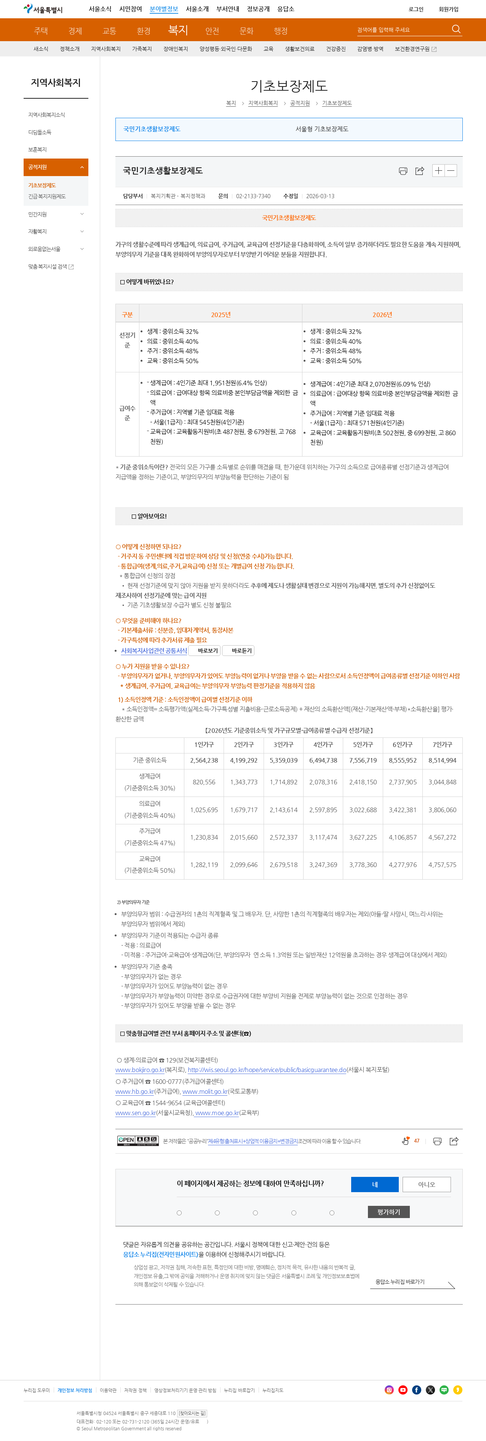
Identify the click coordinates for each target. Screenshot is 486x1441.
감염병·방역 (370, 49)
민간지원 (37, 214)
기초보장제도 (42, 185)
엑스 (430, 1390)
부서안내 (227, 9)
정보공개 (258, 9)
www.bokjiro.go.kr (140, 1069)
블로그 (444, 1390)
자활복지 (37, 231)
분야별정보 (164, 9)
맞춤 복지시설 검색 (47, 266)
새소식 (41, 49)
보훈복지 (37, 149)
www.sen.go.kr (135, 1112)
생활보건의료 (300, 49)
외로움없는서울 (44, 249)
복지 (178, 30)
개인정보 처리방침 (75, 1390)
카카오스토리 (457, 1390)
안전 (212, 31)
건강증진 (336, 49)
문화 (246, 31)
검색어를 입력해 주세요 (383, 30)
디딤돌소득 (39, 132)
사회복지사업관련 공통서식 (154, 650)
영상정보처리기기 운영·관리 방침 (185, 1390)
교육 (268, 49)
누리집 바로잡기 (239, 1390)
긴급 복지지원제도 (47, 196)
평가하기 (388, 1212)
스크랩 (420, 171)
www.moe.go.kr (216, 1112)
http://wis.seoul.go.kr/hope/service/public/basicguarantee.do (267, 1069)
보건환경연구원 (412, 49)
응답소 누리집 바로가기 (400, 1282)
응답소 (285, 9)
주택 (41, 31)
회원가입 (449, 9)
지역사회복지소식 (46, 115)
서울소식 (100, 9)
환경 (143, 31)
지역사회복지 (106, 49)
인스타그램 (389, 1390)
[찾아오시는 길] (192, 1413)
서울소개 (197, 9)
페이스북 (416, 1390)
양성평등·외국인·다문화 (226, 49)
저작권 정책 (135, 1390)
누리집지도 (272, 1390)
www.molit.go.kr (204, 1091)
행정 (281, 31)
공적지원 (37, 167)
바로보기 (208, 651)
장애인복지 (175, 49)
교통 (109, 31)
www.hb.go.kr (134, 1091)
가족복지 (142, 49)
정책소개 (70, 49)
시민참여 (130, 9)
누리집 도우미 (37, 1390)
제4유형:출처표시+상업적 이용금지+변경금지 (253, 1141)
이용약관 (108, 1390)
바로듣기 (242, 651)
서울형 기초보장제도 (322, 129)
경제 (75, 31)
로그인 (416, 9)
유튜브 (403, 1390)
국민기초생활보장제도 (152, 129)
